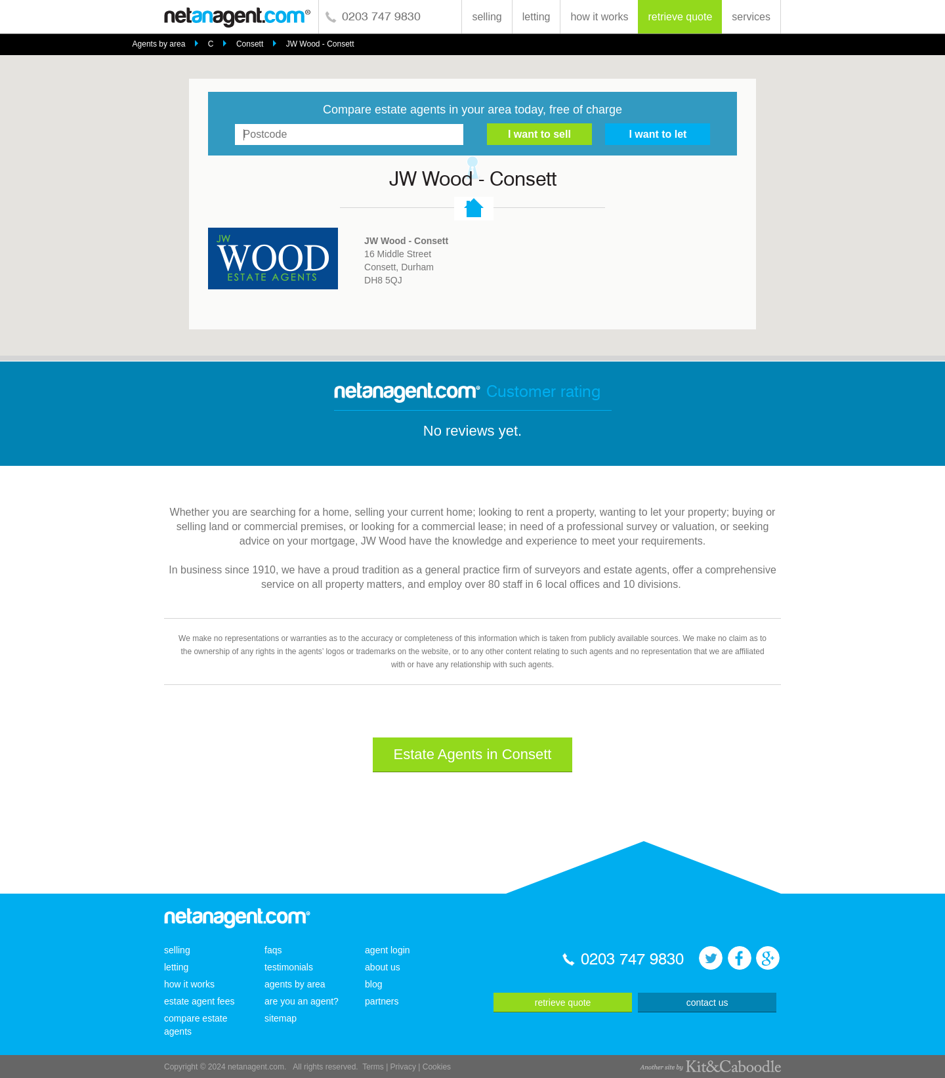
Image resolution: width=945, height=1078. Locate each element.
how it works (599, 16)
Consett (249, 44)
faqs (273, 950)
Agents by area (159, 44)
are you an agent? (301, 1001)
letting (536, 16)
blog (373, 984)
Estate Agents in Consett (473, 754)
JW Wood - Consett (320, 44)
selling (486, 16)
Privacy (403, 1066)
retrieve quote (680, 16)
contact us (707, 1002)
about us (382, 967)
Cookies (437, 1066)
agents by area (295, 984)
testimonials (288, 967)
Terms (373, 1066)
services (751, 16)
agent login (387, 950)
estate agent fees (199, 1001)
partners (381, 1001)
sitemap (280, 1018)
